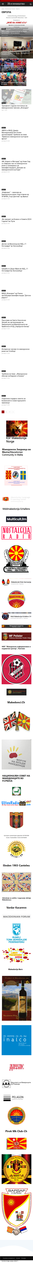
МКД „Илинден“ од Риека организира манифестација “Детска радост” (16, 295)
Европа (3, 63)
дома (3, 9)
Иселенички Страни (10, 9)
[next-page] (13, 412)
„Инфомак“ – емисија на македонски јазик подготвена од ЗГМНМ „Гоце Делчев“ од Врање (15, 194)
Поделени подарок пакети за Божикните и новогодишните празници (14, 401)
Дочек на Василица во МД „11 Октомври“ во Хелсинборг (14, 245)
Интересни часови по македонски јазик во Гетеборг (15, 350)
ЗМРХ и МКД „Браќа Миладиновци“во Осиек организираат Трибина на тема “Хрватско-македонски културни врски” (15, 134)
